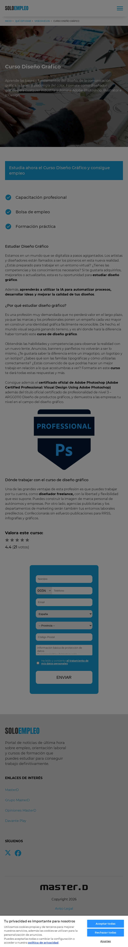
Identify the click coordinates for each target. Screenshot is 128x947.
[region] (64, 931)
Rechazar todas (105, 932)
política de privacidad (43, 942)
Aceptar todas (105, 923)
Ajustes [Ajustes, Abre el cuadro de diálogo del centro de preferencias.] (105, 941)
